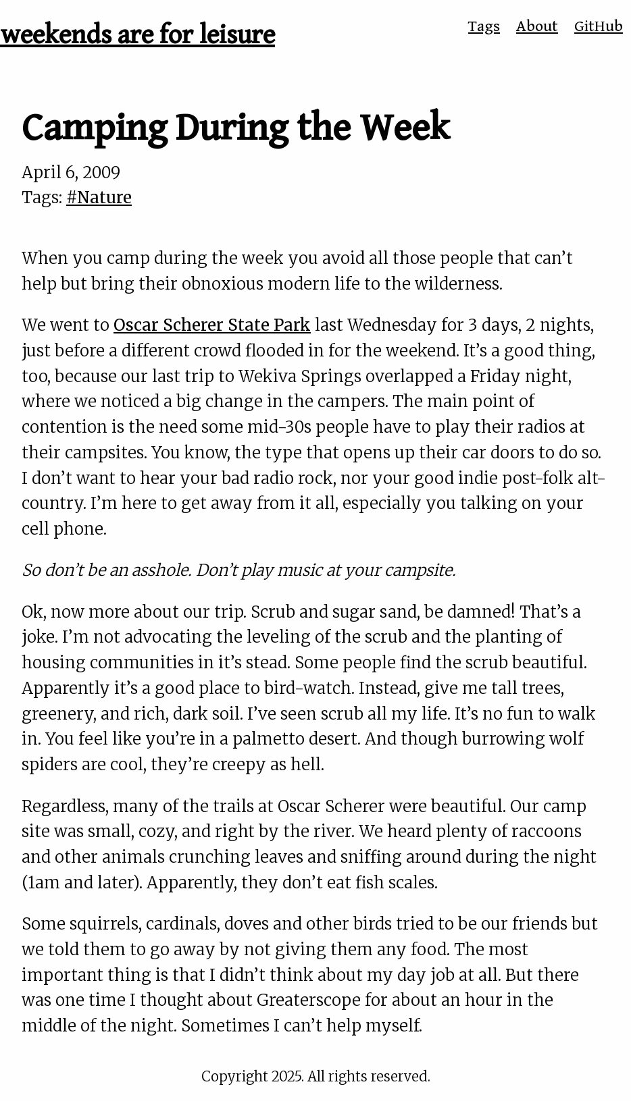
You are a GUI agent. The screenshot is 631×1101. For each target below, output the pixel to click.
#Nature (99, 197)
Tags (484, 26)
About (537, 26)
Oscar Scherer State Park (212, 325)
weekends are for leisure (137, 35)
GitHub (598, 26)
